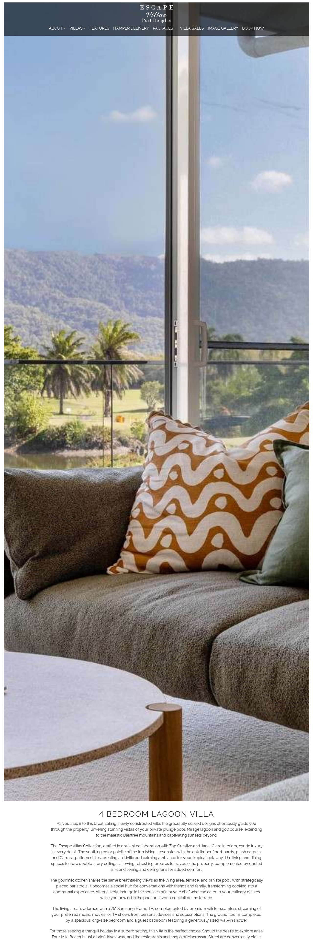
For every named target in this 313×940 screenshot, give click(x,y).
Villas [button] (76, 28)
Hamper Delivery (131, 28)
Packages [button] (163, 28)
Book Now (253, 28)
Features (99, 28)
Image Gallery (223, 28)
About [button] (56, 28)
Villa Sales (192, 28)
